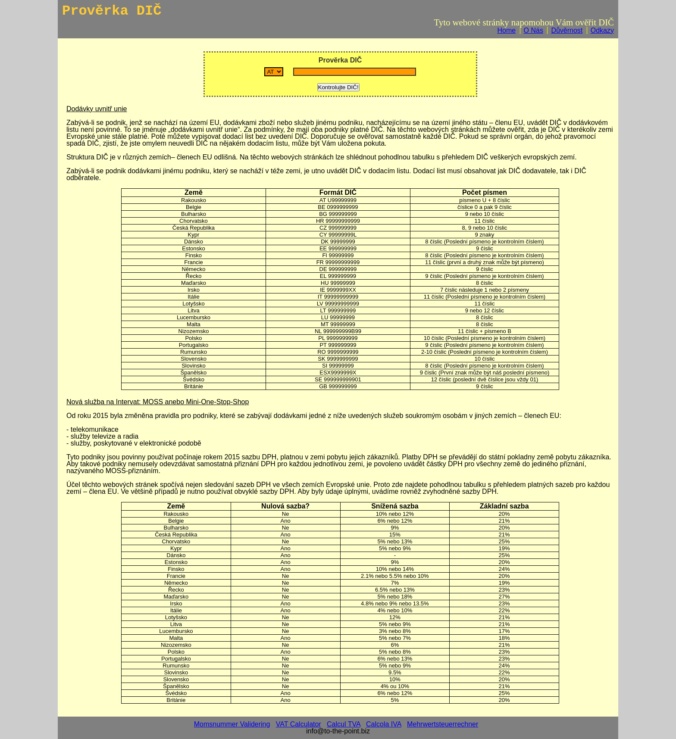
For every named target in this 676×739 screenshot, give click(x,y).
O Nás (533, 30)
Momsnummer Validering (232, 724)
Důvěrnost (566, 30)
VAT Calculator (298, 724)
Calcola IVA (383, 724)
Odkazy (602, 30)
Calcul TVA (343, 724)
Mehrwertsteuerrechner (442, 724)
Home (506, 30)
